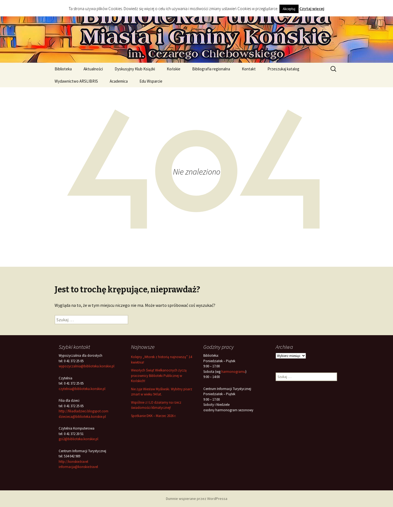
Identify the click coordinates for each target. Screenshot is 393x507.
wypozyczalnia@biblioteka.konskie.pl (86, 366)
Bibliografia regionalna (211, 68)
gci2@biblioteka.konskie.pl (78, 439)
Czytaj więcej (311, 8)
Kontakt (249, 68)
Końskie (173, 68)
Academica (119, 81)
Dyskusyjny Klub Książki (135, 68)
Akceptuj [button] (289, 9)
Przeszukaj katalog (283, 68)
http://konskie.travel (73, 461)
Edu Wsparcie (150, 81)
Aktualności (93, 68)
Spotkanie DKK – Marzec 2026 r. (153, 415)
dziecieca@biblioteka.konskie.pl (82, 416)
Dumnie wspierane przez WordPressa (196, 498)
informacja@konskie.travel (78, 466)
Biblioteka (63, 68)
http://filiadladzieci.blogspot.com (83, 411)
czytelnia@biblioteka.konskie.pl (82, 388)
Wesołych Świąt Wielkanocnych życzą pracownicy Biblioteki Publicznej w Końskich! (159, 375)
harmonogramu (233, 371)
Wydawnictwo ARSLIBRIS (76, 81)
